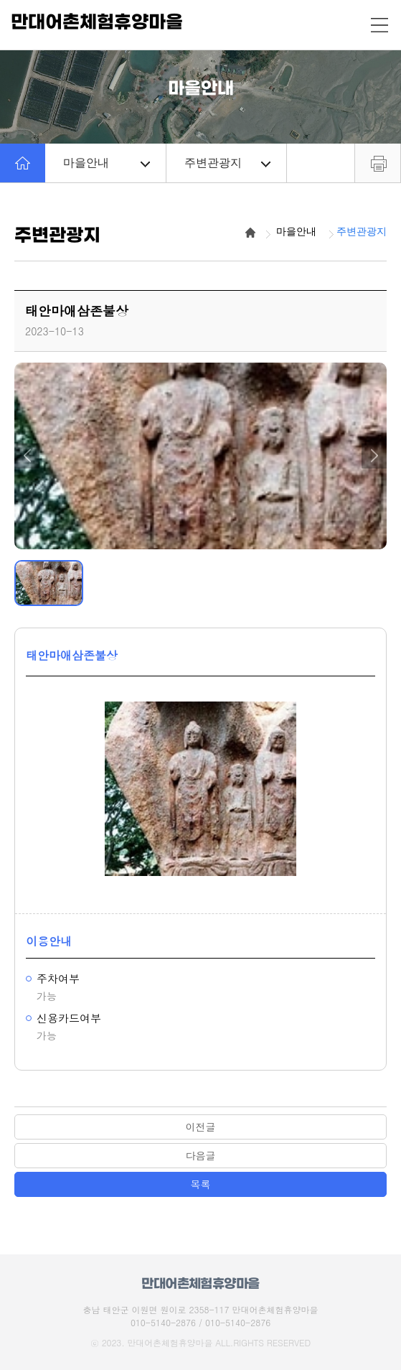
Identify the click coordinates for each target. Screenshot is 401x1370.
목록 (201, 1184)
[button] (26, 455)
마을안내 (106, 163)
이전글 (201, 1126)
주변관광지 (227, 163)
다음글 (201, 1155)
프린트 (377, 163)
